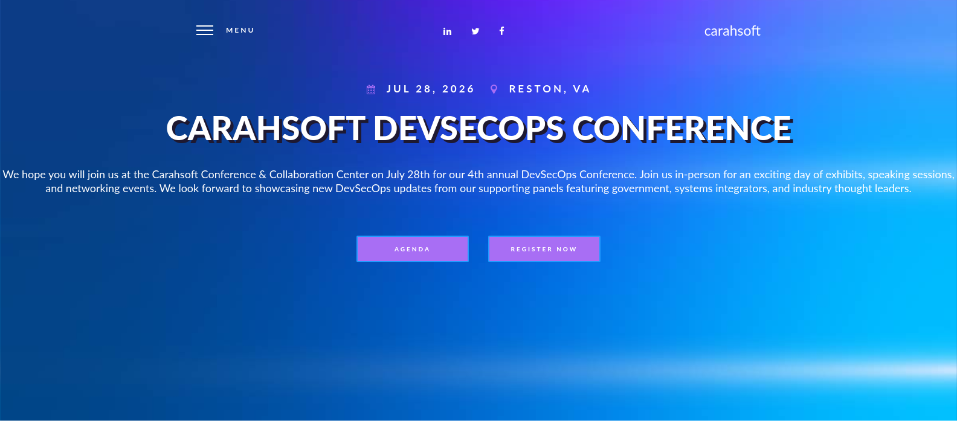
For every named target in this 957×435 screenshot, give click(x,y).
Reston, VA (550, 88)
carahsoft (732, 30)
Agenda (413, 249)
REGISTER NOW (544, 249)
